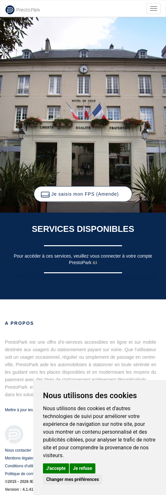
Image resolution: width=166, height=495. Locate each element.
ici (95, 262)
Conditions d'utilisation (24, 466)
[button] (83, 194)
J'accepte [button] (56, 468)
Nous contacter (18, 450)
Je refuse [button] (82, 468)
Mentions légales (19, 458)
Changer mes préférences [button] (72, 479)
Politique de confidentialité (27, 474)
